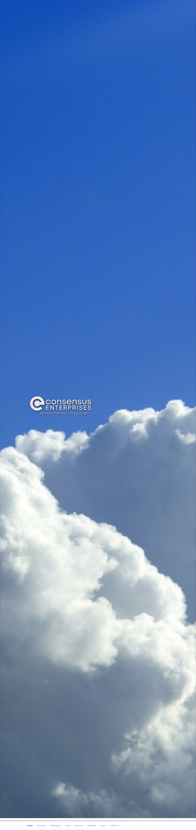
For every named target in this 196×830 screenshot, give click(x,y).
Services (41, 825)
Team (67, 825)
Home (30, 825)
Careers (92, 825)
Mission (79, 825)
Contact (114, 825)
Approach (55, 825)
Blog (103, 825)
